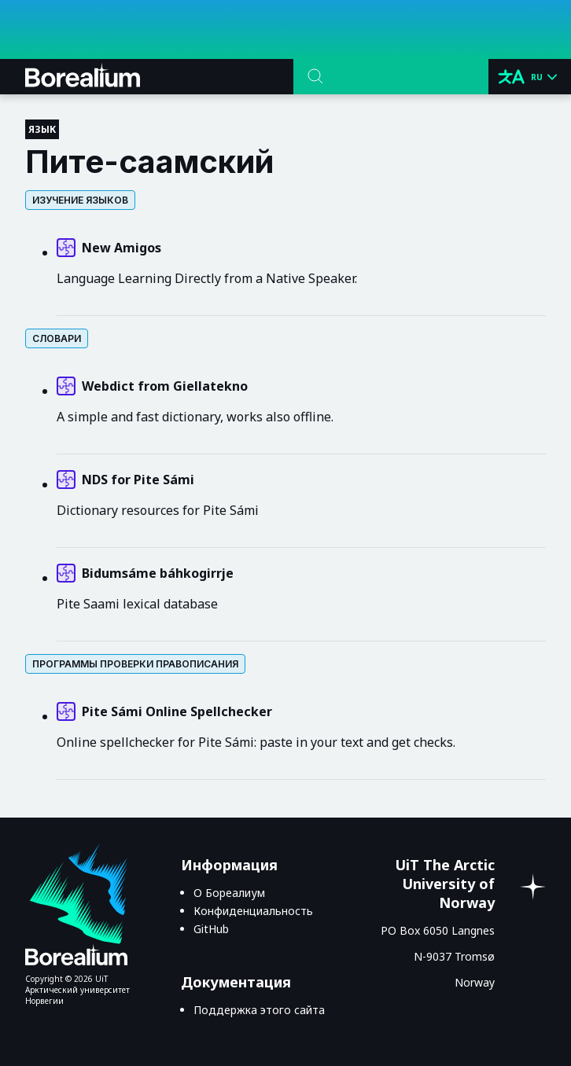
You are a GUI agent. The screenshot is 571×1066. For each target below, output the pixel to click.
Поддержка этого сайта (259, 1009)
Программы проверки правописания (135, 664)
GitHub (211, 928)
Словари (56, 338)
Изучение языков (80, 200)
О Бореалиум (229, 892)
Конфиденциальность (253, 910)
